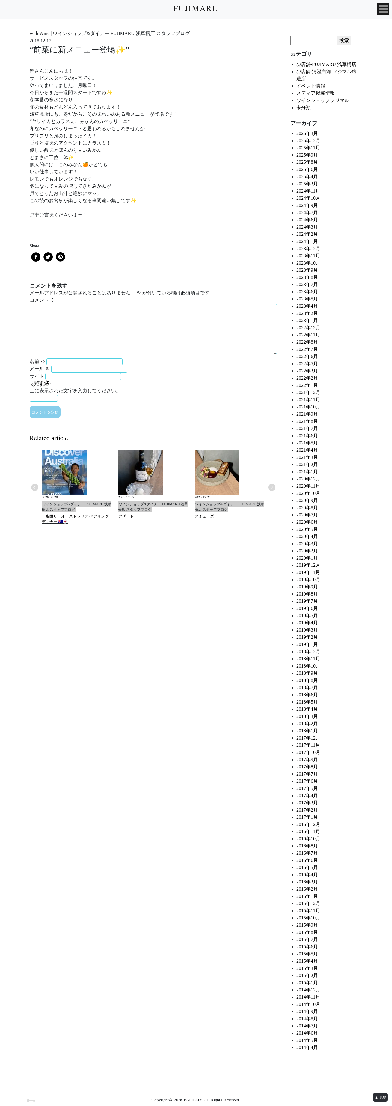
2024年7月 (307, 212)
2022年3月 (307, 370)
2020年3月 (307, 543)
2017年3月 (307, 802)
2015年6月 (307, 946)
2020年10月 (308, 493)
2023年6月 (307, 291)
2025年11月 (308, 147)
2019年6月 (307, 608)
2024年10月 (308, 198)
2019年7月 (307, 601)
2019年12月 (308, 565)
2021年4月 (307, 450)
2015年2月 (307, 975)
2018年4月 (307, 709)
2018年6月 (307, 694)
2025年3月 (307, 183)
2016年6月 (307, 860)
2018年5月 (307, 701)
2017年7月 (307, 773)
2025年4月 (307, 176)
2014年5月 (307, 1040)
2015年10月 (308, 917)
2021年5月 (307, 442)
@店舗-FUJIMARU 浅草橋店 (326, 64)
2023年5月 (307, 298)
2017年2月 (307, 809)
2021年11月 (308, 399)
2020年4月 (307, 536)
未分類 (303, 107)
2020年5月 (307, 529)
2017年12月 (308, 737)
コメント (42, 300)
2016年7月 (307, 853)
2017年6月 (307, 781)
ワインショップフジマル (322, 100)
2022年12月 (308, 327)
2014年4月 (307, 1047)
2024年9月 (307, 205)
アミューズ (204, 516)
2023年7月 (307, 284)
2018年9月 (307, 673)
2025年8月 (307, 162)
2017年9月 (307, 759)
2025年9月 (307, 154)
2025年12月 (308, 140)
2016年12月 (308, 824)
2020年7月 (307, 514)
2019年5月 (307, 615)
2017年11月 (308, 745)
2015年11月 (308, 910)
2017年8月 (307, 766)
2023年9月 (307, 270)
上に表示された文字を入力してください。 (75, 390)
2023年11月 (308, 255)
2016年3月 (307, 881)
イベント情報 (310, 85)
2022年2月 (307, 378)
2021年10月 (308, 406)
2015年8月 (307, 932)
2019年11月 (308, 572)
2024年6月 (307, 219)
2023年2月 (307, 313)
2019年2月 (307, 637)
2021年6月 (307, 435)
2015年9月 (307, 925)
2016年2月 (307, 889)
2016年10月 (308, 838)
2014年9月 (307, 1011)
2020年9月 (307, 500)
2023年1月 (307, 320)
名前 (37, 361)
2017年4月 (307, 795)
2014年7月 (307, 1025)
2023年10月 (308, 262)
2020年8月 (307, 507)
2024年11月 (308, 190)
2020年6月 (307, 522)
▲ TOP (380, 1097)
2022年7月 (307, 349)
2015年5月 (307, 953)
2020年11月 (308, 486)
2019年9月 (307, 586)
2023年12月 (308, 248)
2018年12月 (308, 651)
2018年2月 (307, 723)
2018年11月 (308, 658)
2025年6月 (307, 169)
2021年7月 (307, 428)
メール (40, 368)
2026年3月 (307, 133)
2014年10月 (308, 1004)
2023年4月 (307, 306)
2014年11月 (308, 997)
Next (271, 487)
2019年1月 (307, 644)
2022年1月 (307, 385)
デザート (126, 516)
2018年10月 (308, 665)
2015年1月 (307, 982)
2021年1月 (307, 471)
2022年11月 (308, 334)
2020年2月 (307, 550)
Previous (34, 487)
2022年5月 (307, 363)
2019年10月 (308, 579)
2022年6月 (307, 356)
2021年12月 (308, 392)
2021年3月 (307, 457)
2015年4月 (307, 961)
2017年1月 (307, 817)
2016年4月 (307, 874)
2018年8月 (307, 680)
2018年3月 (307, 716)
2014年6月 (307, 1033)
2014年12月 (308, 989)
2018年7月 (307, 687)
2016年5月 (307, 867)
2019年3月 (307, 629)
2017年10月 (308, 752)
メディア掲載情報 (315, 93)
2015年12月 (308, 903)
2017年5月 (307, 788)
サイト (37, 376)
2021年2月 (307, 464)
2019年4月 (307, 622)
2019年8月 (307, 593)
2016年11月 (308, 831)
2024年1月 (307, 241)
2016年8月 (307, 845)
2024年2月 (307, 234)
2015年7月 (307, 939)
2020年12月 (308, 478)
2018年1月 (307, 730)
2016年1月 (307, 896)
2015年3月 (307, 968)
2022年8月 (307, 342)
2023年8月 (307, 277)
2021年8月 (307, 421)
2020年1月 (307, 557)
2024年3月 (307, 226)
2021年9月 (307, 414)
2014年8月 (307, 1018)
